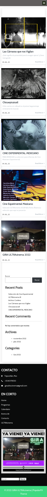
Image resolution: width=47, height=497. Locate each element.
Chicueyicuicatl (14, 307)
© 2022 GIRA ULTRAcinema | (18, 490)
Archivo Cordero (14, 300)
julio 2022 (17, 342)
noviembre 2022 (19, 338)
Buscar (7, 276)
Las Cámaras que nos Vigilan (19, 303)
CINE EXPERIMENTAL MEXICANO (20, 310)
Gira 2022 (17, 355)
